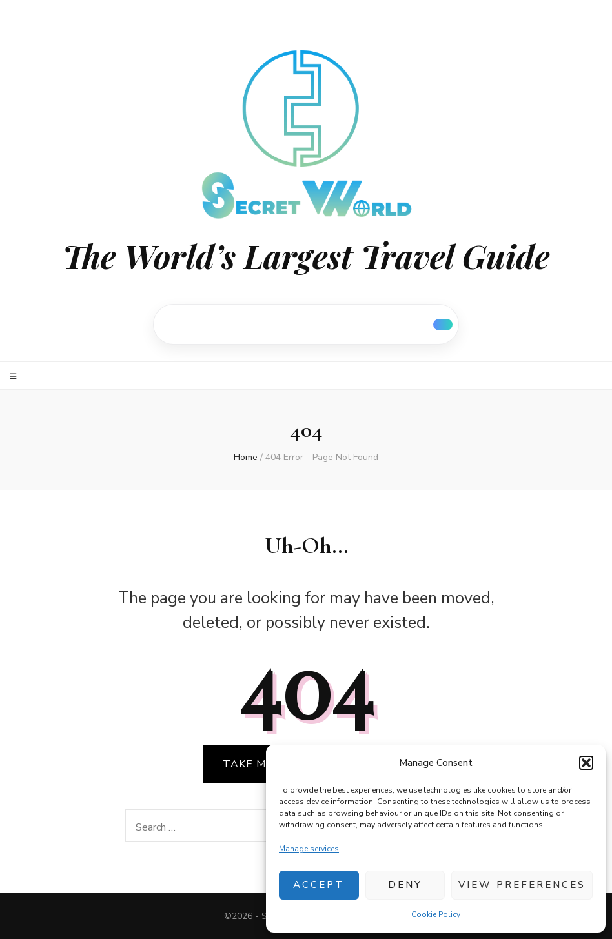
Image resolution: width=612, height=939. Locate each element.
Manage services (309, 848)
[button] (586, 762)
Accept (318, 884)
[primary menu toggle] (15, 376)
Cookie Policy (435, 914)
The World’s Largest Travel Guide (306, 256)
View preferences (522, 884)
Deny (405, 884)
